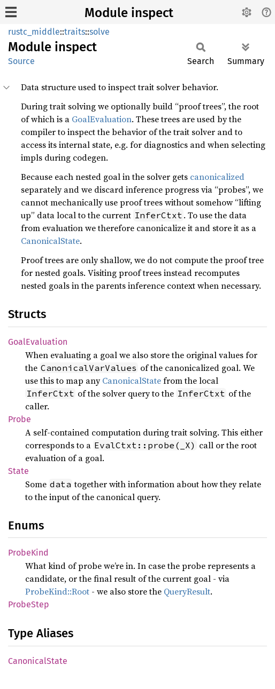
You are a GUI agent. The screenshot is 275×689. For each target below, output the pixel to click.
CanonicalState (50, 241)
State (18, 471)
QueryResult (187, 591)
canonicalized (217, 177)
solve (99, 32)
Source (21, 61)
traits (74, 32)
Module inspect (129, 12)
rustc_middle (34, 32)
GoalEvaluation (102, 119)
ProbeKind (28, 553)
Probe (19, 419)
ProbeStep (28, 604)
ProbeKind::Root (57, 591)
